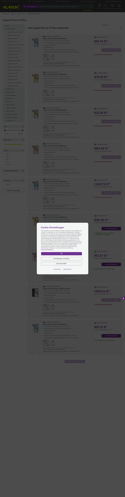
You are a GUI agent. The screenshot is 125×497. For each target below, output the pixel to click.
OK (61, 253)
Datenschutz (67, 269)
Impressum (57, 269)
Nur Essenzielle (61, 264)
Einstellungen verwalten (61, 258)
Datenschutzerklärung (47, 249)
